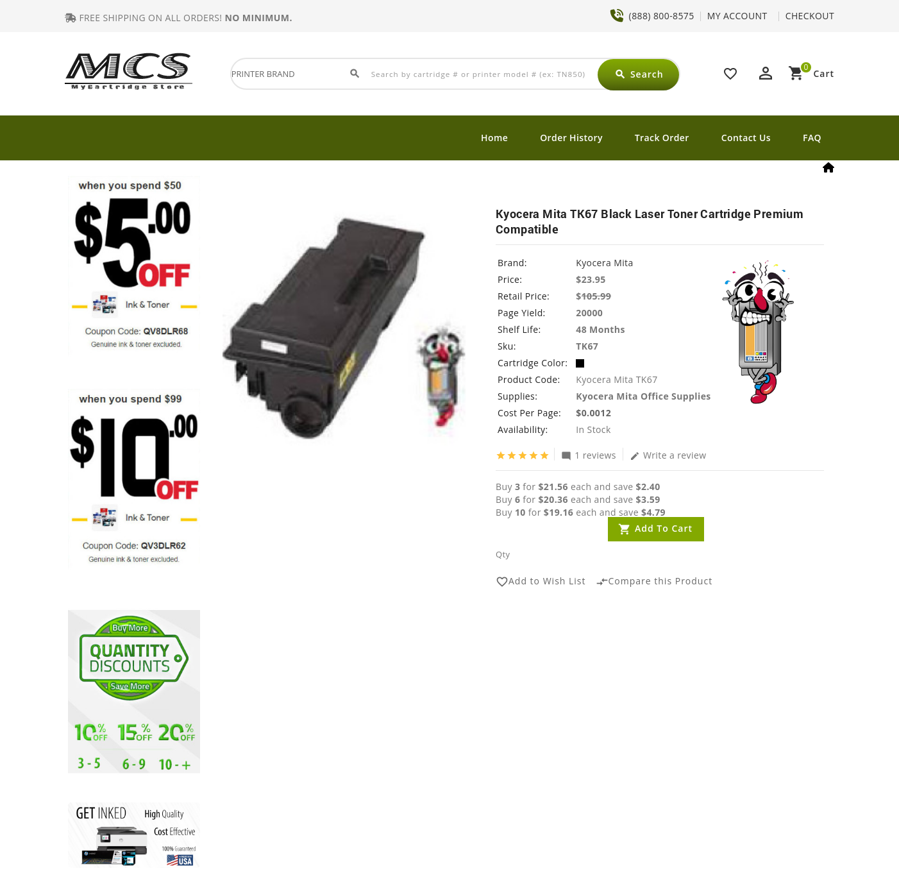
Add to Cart (664, 528)
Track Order (662, 137)
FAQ (812, 137)
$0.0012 (593, 413)
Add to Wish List (541, 582)
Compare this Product (654, 582)
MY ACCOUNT (737, 16)
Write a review (668, 455)
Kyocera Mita (604, 263)
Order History (571, 137)
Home (494, 137)
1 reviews (588, 455)
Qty (503, 554)
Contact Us (746, 137)
